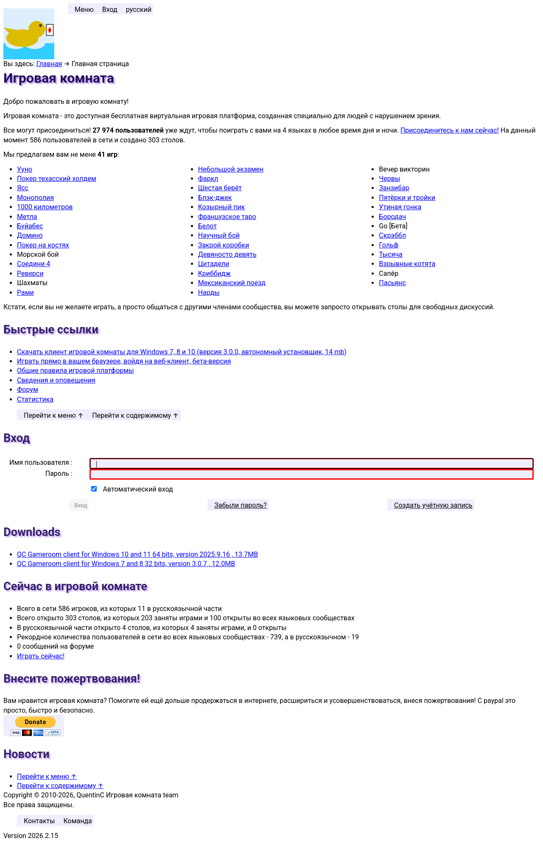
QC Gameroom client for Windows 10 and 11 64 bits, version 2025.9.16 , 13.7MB (137, 554)
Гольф (388, 245)
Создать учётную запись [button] (433, 505)
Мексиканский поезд (232, 283)
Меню (84, 10)
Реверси (30, 273)
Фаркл (208, 179)
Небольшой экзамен (231, 169)
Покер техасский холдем (56, 179)
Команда (77, 821)
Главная (49, 64)
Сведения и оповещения (56, 380)
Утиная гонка (400, 207)
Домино (30, 235)
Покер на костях (43, 245)
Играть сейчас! (40, 656)
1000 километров (45, 207)
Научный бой (219, 235)
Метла (27, 217)
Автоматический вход (138, 489)
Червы (389, 179)
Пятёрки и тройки (407, 198)
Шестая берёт (220, 188)
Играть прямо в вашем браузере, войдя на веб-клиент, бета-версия (124, 361)
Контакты (39, 821)
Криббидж (214, 273)
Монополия (35, 198)
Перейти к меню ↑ (54, 415)
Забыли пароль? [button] (240, 505)
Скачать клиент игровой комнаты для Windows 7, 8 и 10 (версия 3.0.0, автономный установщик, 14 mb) (182, 352)
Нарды (209, 293)
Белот (207, 226)
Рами (25, 293)
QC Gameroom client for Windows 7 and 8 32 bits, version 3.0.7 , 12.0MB (126, 564)
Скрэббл (392, 235)
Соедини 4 (33, 264)
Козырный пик (221, 207)
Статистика (35, 399)
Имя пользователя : (41, 462)
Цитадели (214, 264)
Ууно (24, 169)
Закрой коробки (223, 245)
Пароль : (59, 473)
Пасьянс (392, 283)
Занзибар (394, 188)
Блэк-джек (215, 198)
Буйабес (30, 226)
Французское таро (227, 217)
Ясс (22, 188)
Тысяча (391, 254)
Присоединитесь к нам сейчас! (449, 130)
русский (138, 10)
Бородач (392, 217)
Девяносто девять (227, 254)
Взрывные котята (407, 264)
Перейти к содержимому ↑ (135, 415)
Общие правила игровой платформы (75, 370)
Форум (27, 390)
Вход (110, 10)
